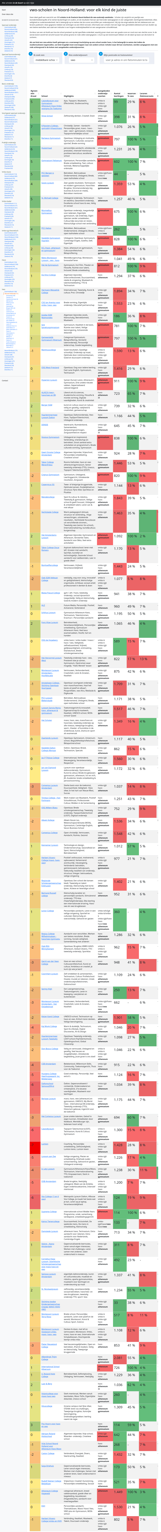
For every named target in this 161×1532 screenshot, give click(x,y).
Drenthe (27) (9, 252)
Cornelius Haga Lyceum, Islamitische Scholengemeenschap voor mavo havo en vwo (51, 1264)
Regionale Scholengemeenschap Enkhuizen (51, 883)
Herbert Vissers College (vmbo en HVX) (51, 1519)
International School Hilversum (50, 1368)
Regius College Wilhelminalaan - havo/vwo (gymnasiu (50, 936)
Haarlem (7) (9, 297)
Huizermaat (46, 148)
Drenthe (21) (9, 223)
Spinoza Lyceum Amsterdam (48, 1275)
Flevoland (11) (9, 47)
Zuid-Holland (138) (11, 292)
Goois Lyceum (47, 183)
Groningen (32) (9, 250)
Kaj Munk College (49, 1026)
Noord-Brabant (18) (11, 151)
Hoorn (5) (9, 304)
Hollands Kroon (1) (11, 326)
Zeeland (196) (9, 107)
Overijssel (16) (9, 153)
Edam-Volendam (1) (11, 329)
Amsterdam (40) (10, 295)
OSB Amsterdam (48, 1181)
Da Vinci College (48, 275)
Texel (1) (8, 331)
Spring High (46, 989)
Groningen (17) (9, 42)
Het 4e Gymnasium (49, 265)
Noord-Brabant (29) (11, 63)
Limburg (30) (9, 36)
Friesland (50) (9, 246)
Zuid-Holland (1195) (11, 86)
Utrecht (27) (8, 218)
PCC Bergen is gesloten (47, 174)
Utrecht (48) (8, 355)
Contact (5, 380)
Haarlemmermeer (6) (12, 299)
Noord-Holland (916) (11, 88)
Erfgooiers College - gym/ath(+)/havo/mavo (51, 127)
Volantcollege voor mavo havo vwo (49, 1395)
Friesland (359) (9, 99)
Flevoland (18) (9, 365)
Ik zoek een (39, 55)
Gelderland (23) (10, 149)
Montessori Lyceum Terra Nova (50, 1315)
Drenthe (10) (9, 49)
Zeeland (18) (9, 256)
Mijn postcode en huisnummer (118, 55)
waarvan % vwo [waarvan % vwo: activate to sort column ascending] (132, 94)
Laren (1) (8, 324)
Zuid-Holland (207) (11, 233)
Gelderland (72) (10, 353)
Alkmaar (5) (9, 301)
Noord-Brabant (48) (11, 32)
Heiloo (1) (9, 340)
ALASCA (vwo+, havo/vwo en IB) (48, 393)
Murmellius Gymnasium (46, 211)
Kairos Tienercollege (50, 1221)
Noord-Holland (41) (11, 59)
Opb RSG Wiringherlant (47, 947)
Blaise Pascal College (50, 593)
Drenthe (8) (8, 76)
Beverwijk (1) (9, 345)
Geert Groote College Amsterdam (50, 453)
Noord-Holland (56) (11, 29)
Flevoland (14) (9, 196)
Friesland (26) (9, 363)
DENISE (44, 424)
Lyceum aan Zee (48, 1156)
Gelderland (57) (10, 118)
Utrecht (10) (8, 155)
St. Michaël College (49, 198)
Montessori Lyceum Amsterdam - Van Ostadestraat (50, 1004)
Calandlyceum (47, 1129)
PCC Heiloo (46, 228)
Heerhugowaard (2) (11, 322)
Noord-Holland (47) (11, 122)
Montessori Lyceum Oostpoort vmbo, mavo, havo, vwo (50, 1332)
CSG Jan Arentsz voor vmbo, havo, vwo (50, 303)
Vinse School (47, 115)
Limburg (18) (9, 69)
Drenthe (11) (9, 139)
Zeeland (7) (8, 78)
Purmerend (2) (10, 319)
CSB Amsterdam (48, 1063)
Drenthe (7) (8, 162)
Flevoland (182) (10, 110)
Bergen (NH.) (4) (10, 308)
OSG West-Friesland (50, 367)
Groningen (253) (10, 105)
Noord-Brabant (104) (11, 237)
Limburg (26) (9, 126)
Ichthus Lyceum (48, 612)
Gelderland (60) (10, 210)
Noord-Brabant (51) (11, 120)
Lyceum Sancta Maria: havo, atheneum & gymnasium (51, 710)
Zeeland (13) (9, 135)
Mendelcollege (47, 497)
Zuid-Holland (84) (10, 27)
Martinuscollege (48, 349)
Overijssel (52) (9, 273)
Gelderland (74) (10, 266)
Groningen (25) (9, 279)
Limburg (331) (9, 101)
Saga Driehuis (47, 1466)
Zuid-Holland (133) (11, 262)
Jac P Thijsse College (50, 757)
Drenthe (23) (9, 193)
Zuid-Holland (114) (11, 174)
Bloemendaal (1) (10, 344)
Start (4, 10)
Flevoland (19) (9, 281)
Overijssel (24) (9, 38)
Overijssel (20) (9, 65)
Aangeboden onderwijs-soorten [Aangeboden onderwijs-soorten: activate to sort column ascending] (104, 93)
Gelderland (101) (10, 239)
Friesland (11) (9, 72)
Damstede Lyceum (49, 1231)
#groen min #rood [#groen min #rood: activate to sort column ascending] (34, 93)
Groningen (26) (9, 221)
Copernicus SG (47, 484)
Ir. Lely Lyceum (47, 1169)
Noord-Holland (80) (11, 176)
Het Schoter (46, 720)
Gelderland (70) (10, 178)
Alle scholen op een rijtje (14, 3)
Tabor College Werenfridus (47, 463)
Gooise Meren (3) (11, 313)
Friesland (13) (9, 44)
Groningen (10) (9, 74)
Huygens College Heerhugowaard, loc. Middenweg (50, 1076)
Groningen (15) (9, 130)
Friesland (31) (9, 187)
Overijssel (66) (9, 241)
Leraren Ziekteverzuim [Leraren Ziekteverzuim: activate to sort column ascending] (146, 94)
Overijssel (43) (9, 212)
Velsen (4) (9, 310)
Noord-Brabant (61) (11, 208)
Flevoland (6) (9, 80)
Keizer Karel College (50, 1016)
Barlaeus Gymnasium (50, 138)
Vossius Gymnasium (50, 437)
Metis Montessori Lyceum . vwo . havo (50, 259)
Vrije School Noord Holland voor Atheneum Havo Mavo (51, 1446)
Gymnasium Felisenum (51, 160)
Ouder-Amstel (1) (11, 342)
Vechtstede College (49, 512)
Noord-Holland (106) (11, 264)
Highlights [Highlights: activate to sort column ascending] (69, 96)
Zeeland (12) (9, 198)
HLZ (43, 605)
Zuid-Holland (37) (10, 145)
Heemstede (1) (10, 333)
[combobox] (126, 60)
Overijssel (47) (9, 183)
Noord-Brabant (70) (11, 269)
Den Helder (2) (10, 320)
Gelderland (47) (10, 34)
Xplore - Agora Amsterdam (47, 1245)
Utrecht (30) (8, 189)
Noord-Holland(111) (11, 294)
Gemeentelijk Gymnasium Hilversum (51, 338)
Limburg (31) (9, 277)
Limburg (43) (9, 248)
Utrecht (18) (8, 128)
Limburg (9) (8, 158)
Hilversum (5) (10, 303)
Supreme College (49, 1211)
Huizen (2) (9, 317)
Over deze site (7, 14)
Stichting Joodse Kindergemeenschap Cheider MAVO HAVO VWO (50, 1305)
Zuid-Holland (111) (11, 203)
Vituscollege (46, 1406)
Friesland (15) (9, 133)
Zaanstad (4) (9, 306)
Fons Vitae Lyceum (49, 622)
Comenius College (49, 832)
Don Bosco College (49, 1048)
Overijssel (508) (10, 97)
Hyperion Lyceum (49, 380)
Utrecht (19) (8, 67)
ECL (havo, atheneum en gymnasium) (50, 249)
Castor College (47, 1453)
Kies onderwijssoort (78, 55)
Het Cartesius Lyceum (51, 1116)
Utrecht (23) (8, 40)
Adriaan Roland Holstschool (48, 1435)
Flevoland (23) (9, 254)
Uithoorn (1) (9, 347)
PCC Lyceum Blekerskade (46, 699)
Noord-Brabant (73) (11, 350)
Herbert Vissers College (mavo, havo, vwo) (50, 860)
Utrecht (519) (9, 95)
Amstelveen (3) (10, 315)
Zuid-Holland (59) (10, 57)
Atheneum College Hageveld (49, 1492)
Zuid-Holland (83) (10, 115)
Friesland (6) (9, 168)
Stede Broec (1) (10, 328)
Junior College (47, 910)
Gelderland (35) (10, 61)
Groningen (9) (9, 160)
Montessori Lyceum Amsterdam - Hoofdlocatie (50, 673)
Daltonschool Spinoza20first (47, 1084)
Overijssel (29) (9, 124)
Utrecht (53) (8, 271)
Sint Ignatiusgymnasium (50, 326)
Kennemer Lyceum (49, 845)
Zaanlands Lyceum (49, 738)
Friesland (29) (9, 216)
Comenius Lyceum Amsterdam (49, 786)
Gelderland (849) (10, 90)
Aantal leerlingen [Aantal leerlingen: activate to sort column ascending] (119, 94)
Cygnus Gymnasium (50, 474)
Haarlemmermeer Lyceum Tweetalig (49, 1037)
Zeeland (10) (9, 51)
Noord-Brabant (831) (11, 92)
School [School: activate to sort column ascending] (44, 96)
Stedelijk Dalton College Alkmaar (48, 749)
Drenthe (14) (9, 284)
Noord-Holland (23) (11, 147)
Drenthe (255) (9, 103)
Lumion (44, 1144)
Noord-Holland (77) (11, 206)
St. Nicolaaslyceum (49, 1289)
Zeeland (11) (9, 227)
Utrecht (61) (8, 244)
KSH (43, 1506)
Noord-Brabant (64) (11, 181)
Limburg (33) (9, 214)
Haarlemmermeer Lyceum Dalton (49, 416)
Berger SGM (46, 405)
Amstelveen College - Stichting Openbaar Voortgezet (50, 685)
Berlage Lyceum (48, 1098)
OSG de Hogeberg (49, 640)
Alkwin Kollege (47, 820)
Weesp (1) (9, 336)
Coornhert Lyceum (49, 973)
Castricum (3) (10, 311)
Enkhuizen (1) (10, 338)
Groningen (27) (9, 191)
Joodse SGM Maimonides (46, 316)
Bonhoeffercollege (49, 565)
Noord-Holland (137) (11, 235)
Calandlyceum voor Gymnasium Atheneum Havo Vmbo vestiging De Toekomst (51, 104)
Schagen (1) (9, 335)
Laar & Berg (46, 1383)
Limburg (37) (9, 185)
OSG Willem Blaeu (49, 807)
